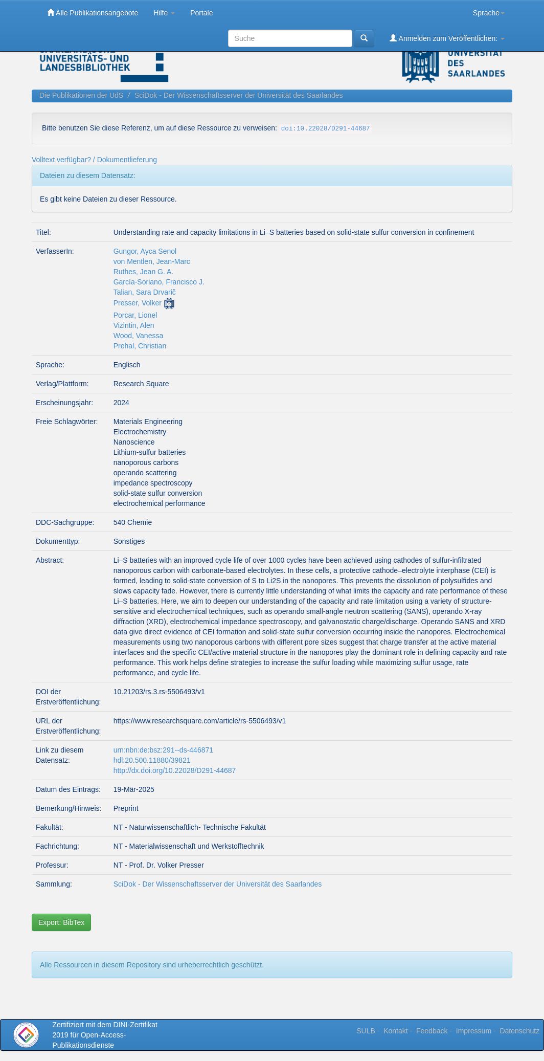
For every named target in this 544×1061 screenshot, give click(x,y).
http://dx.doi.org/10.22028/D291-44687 (175, 770)
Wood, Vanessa (139, 335)
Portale (201, 13)
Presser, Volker (138, 303)
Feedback (431, 1031)
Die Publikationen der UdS (81, 95)
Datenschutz (519, 1031)
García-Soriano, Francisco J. (159, 282)
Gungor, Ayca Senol (145, 251)
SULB (365, 1031)
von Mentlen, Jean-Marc (152, 261)
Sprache (489, 13)
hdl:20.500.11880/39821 (152, 760)
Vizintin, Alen (134, 325)
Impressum (473, 1031)
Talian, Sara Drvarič (145, 292)
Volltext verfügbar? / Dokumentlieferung (94, 160)
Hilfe (164, 13)
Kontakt (395, 1031)
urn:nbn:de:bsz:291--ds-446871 (163, 750)
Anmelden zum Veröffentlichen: (447, 38)
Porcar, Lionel (135, 315)
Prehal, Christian (140, 346)
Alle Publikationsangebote (92, 12)
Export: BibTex (61, 922)
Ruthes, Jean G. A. (144, 272)
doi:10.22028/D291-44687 (325, 128)
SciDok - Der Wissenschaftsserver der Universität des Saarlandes (238, 95)
